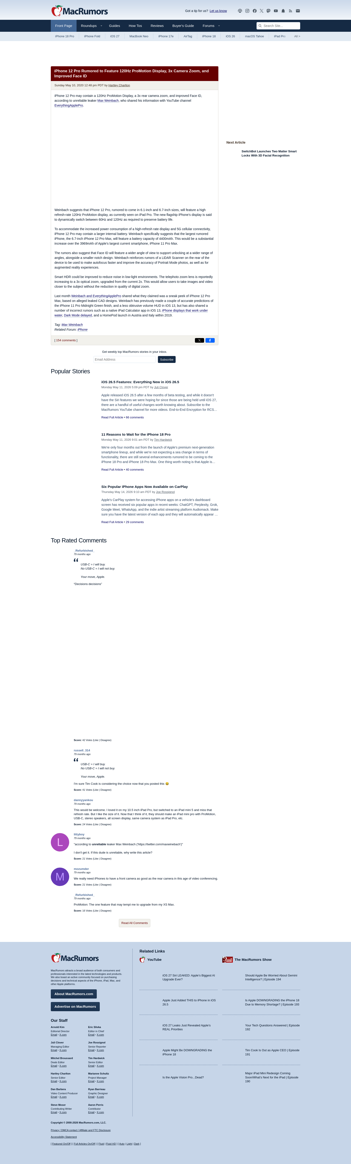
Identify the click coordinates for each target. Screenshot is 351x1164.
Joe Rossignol (165, 492)
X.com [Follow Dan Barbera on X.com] (63, 1095)
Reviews (157, 26)
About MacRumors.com (73, 993)
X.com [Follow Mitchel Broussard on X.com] (63, 1064)
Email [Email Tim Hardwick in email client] (91, 1064)
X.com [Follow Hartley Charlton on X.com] (63, 1080)
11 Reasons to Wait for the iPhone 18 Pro (139, 434)
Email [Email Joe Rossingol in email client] (91, 1049)
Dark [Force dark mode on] (136, 1144)
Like (96, 740)
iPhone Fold (92, 36)
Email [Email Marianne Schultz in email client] (91, 1080)
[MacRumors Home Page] (79, 11)
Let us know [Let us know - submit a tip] (218, 11)
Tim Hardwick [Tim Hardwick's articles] (96, 1057)
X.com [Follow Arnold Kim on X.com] (63, 1033)
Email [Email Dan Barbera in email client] (54, 1095)
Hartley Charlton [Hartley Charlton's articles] (61, 1072)
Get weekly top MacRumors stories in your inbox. (134, 351)
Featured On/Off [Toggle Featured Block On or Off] (61, 1144)
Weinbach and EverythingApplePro (96, 296)
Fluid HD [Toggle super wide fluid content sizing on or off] (111, 1144)
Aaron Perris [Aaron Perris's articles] (95, 1103)
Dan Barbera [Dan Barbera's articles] (58, 1088)
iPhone (82, 329)
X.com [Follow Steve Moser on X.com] (63, 1111)
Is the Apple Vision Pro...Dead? (183, 1076)
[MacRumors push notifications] (283, 11)
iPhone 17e (166, 36)
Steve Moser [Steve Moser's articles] (58, 1103)
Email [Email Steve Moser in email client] (54, 1111)
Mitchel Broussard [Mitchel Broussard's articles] (62, 1057)
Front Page (63, 26)
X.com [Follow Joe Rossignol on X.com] (100, 1049)
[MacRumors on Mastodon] (268, 11)
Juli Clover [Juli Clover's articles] (57, 1041)
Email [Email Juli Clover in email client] (54, 1049)
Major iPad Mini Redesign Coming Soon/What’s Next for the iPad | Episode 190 (272, 1076)
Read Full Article (112, 417)
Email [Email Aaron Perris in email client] (91, 1111)
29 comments (135, 522)
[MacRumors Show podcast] (240, 11)
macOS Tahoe (254, 36)
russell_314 (82, 750)
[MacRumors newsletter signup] (298, 11)
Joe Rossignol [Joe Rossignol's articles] (97, 1041)
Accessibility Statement (64, 1137)
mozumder (81, 869)
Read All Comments (134, 923)
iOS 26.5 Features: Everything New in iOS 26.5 (144, 382)
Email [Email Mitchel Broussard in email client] (54, 1064)
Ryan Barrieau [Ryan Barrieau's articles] (97, 1088)
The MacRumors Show (253, 959)
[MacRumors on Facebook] (254, 11)
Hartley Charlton (119, 85)
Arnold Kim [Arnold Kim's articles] (57, 1026)
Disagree (105, 740)
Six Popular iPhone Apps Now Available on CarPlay (149, 486)
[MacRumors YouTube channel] (276, 11)
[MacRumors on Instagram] (247, 11)
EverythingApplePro (68, 105)
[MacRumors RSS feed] (290, 11)
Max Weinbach (108, 100)
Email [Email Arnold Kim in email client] (54, 1033)
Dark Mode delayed (78, 315)
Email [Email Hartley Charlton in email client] (54, 1080)
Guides (114, 26)
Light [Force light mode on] (129, 1144)
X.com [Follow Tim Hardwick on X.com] (100, 1064)
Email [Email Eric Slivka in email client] (91, 1033)
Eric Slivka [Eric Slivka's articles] (94, 1026)
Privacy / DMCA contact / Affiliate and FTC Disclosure (81, 1130)
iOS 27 (115, 36)
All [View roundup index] (297, 36)
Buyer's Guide (183, 26)
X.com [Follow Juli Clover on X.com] (63, 1049)
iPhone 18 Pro (64, 36)
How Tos (135, 26)
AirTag (188, 36)
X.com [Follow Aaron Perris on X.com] (100, 1111)
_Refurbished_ (84, 550)
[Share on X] (199, 340)
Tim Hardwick (163, 439)
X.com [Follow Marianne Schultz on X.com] (100, 1080)
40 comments (135, 469)
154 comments (66, 340)
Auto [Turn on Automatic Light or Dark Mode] (122, 1144)
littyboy (79, 834)
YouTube (154, 959)
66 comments (135, 417)
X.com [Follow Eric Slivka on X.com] (100, 1033)
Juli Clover (161, 387)
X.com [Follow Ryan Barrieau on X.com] (100, 1095)
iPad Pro (279, 36)
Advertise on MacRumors (75, 1005)
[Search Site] (278, 25)
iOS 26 (230, 36)
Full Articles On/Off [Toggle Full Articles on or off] (84, 1144)
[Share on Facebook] (210, 340)
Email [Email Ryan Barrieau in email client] (91, 1095)
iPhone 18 (209, 36)
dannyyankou (83, 800)
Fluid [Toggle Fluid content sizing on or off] (101, 1144)
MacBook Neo (139, 36)
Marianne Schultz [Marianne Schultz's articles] (98, 1072)
